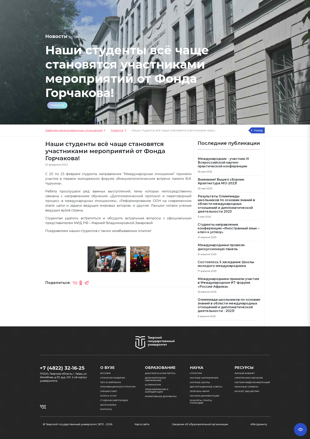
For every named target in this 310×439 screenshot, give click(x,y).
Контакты (106, 409)
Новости (57, 105)
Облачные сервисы (246, 386)
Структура (196, 373)
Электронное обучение (248, 378)
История (105, 373)
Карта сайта (142, 424)
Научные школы (200, 382)
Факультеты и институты (160, 373)
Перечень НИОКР (199, 391)
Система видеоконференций (252, 382)
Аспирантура (153, 384)
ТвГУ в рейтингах (110, 382)
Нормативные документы (161, 396)
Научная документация (204, 396)
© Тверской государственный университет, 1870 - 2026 (77, 424)
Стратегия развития (112, 378)
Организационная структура (118, 386)
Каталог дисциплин (246, 391)
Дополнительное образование (155, 379)
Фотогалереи (108, 405)
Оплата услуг (108, 396)
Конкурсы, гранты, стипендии (201, 401)
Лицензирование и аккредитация (156, 390)
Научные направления (204, 378)
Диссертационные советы (206, 386)
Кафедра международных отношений (73, 130)
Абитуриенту (258, 424)
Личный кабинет (244, 373)
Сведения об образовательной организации (200, 424)
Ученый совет (108, 391)
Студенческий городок (114, 400)
